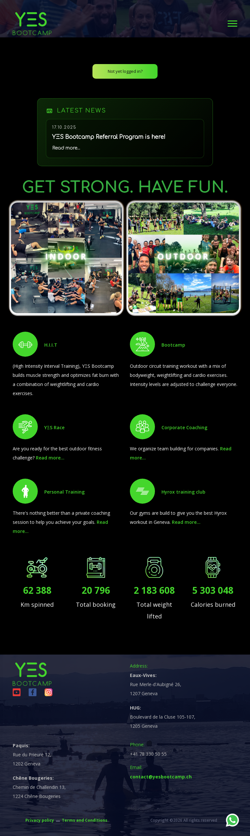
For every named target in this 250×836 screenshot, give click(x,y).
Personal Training (64, 492)
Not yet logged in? (125, 71)
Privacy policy (39, 820)
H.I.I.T (50, 345)
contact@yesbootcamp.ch (161, 777)
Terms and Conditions (84, 820)
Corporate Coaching (184, 427)
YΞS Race (54, 427)
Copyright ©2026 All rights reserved (183, 820)
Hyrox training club (183, 492)
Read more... (50, 458)
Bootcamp (173, 345)
